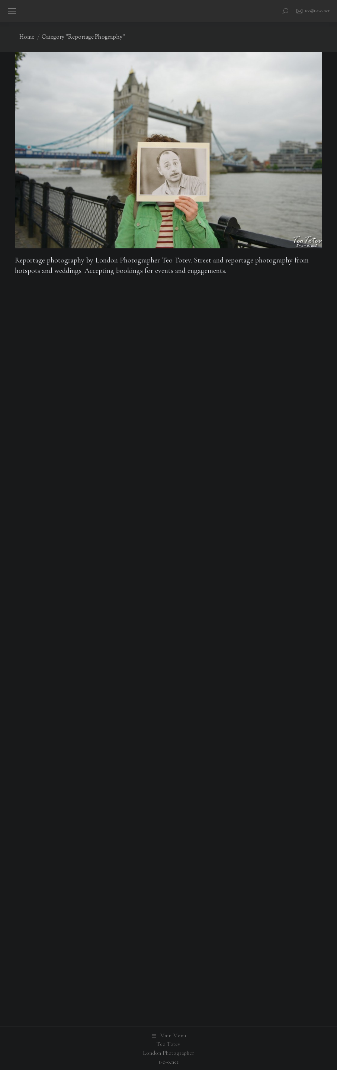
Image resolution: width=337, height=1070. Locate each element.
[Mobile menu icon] (11, 11)
